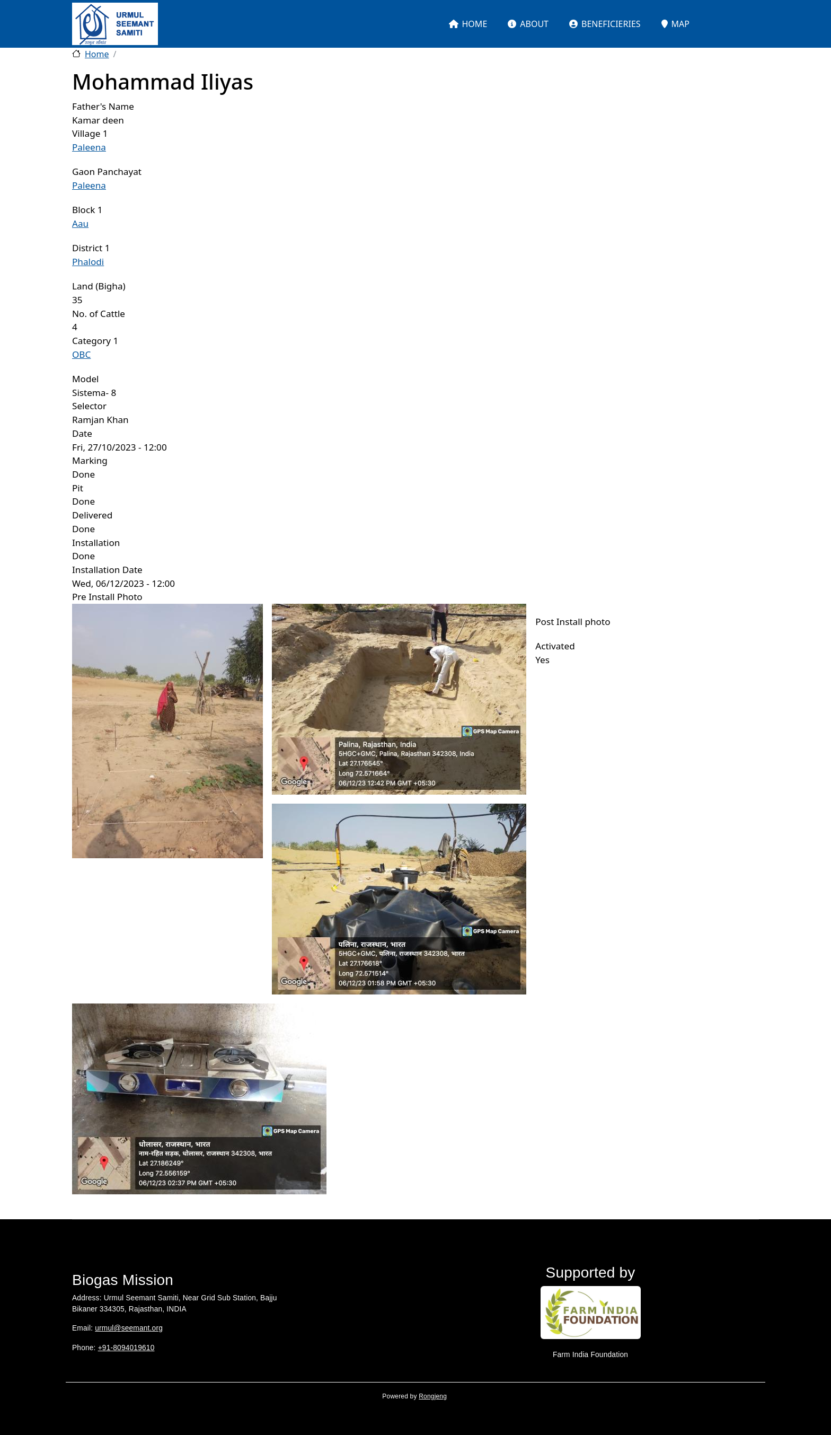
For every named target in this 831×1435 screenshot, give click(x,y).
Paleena (89, 147)
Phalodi (88, 262)
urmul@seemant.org (129, 1328)
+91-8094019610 (126, 1348)
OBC (81, 354)
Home (97, 54)
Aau (80, 223)
